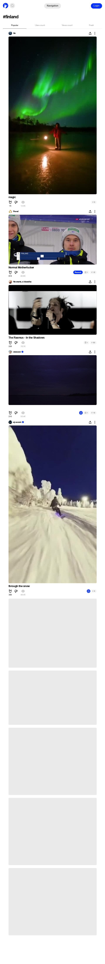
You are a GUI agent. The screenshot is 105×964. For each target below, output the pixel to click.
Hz (14, 33)
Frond (16, 211)
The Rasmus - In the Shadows (27, 337)
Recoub (78, 272)
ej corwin (17, 422)
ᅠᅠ (11, 408)
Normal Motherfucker (21, 267)
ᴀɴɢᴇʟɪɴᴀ (17, 352)
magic (12, 197)
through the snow (19, 586)
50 (93, 342)
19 (93, 412)
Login (96, 5)
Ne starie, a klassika (22, 282)
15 (93, 272)
